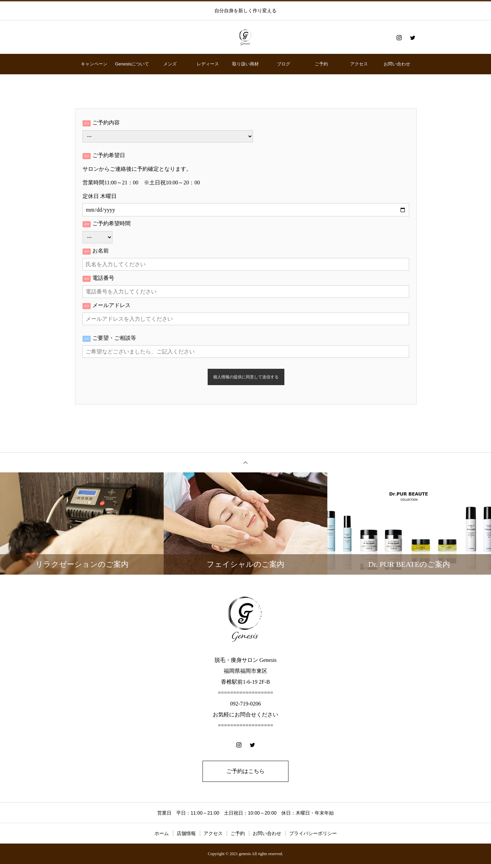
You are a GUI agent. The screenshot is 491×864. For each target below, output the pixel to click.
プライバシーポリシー (313, 833)
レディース (208, 63)
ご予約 (321, 63)
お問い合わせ (397, 63)
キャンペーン (94, 63)
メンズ (170, 63)
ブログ (283, 63)
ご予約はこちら (245, 771)
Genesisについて (132, 63)
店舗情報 (186, 833)
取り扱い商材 (245, 63)
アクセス (359, 63)
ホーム (161, 833)
